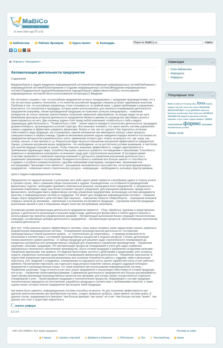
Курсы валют (82, 43)
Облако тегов (175, 133)
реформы (172, 119)
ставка (185, 119)
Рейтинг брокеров (51, 43)
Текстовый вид (161, 337)
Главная (46, 337)
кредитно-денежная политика (194, 116)
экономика (206, 124)
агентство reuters (191, 107)
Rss (143, 337)
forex (201, 103)
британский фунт (176, 110)
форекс (192, 123)
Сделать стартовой (69, 337)
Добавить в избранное (100, 337)
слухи (179, 119)
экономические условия (178, 127)
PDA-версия (126, 337)
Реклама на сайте (186, 330)
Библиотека (21, 43)
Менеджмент (33, 61)
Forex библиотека (181, 69)
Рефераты (18, 61)
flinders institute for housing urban (182, 104)
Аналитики (204, 107)
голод (187, 110)
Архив (180, 337)
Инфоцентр (177, 73)
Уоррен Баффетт (196, 119)
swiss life (179, 107)
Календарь (107, 43)
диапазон (195, 110)
